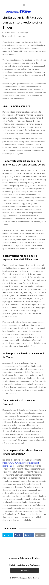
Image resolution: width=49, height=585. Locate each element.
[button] (7, 535)
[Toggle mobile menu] (45, 12)
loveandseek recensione (15, 36)
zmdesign (24, 32)
